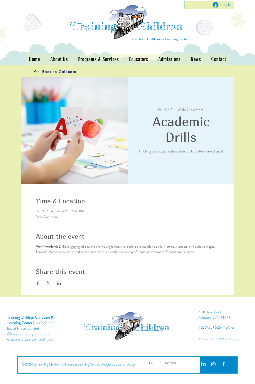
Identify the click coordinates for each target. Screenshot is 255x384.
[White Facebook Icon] (223, 364)
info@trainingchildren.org (218, 338)
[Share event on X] (48, 283)
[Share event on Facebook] (38, 283)
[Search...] (172, 363)
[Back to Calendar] (49, 71)
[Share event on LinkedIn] (59, 283)
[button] (98, 59)
